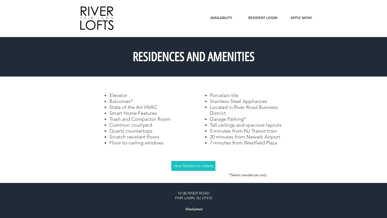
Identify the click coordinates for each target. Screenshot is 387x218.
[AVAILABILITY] (221, 18)
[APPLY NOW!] (301, 18)
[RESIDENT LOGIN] (263, 18)
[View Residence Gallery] (193, 166)
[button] (194, 209)
